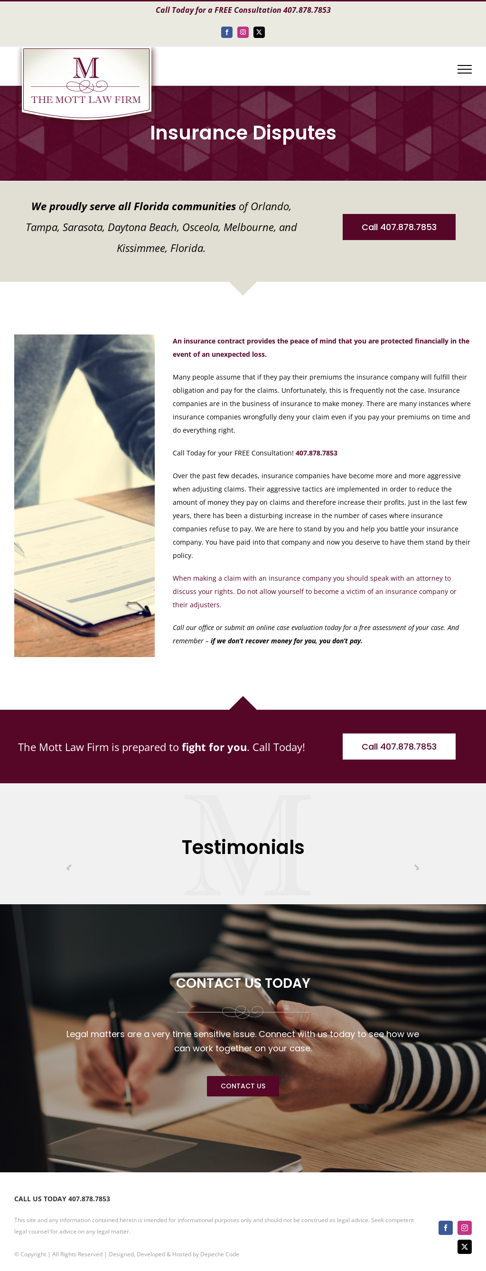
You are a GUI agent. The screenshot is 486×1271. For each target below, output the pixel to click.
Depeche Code (219, 1254)
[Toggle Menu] (465, 69)
